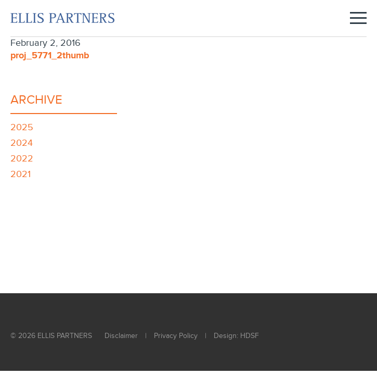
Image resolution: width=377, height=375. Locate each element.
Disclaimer (121, 336)
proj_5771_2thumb (49, 55)
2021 (20, 174)
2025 (21, 127)
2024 (21, 143)
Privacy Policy (176, 336)
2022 (21, 158)
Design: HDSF (236, 336)
